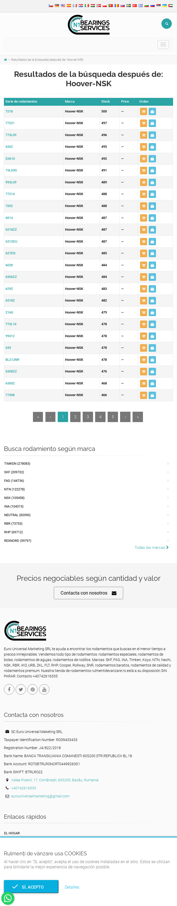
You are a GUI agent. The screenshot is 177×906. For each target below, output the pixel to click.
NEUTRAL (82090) (17, 515)
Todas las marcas (152, 547)
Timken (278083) (17, 463)
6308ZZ (11, 371)
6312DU (11, 241)
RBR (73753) (13, 523)
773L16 (10, 324)
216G (9, 312)
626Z (9, 147)
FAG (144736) (14, 481)
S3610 (10, 159)
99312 (10, 336)
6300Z (10, 383)
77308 (10, 395)
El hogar (12, 833)
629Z (9, 289)
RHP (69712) (13, 532)
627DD (10, 253)
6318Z (10, 300)
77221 (10, 123)
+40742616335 (23, 788)
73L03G (11, 170)
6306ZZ (11, 277)
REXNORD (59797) (17, 541)
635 (8, 348)
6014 (9, 218)
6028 (9, 265)
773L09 (10, 135)
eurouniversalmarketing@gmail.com (40, 796)
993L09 (10, 182)
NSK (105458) (14, 498)
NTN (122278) (14, 489)
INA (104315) (14, 506)
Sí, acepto (31, 887)
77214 (10, 194)
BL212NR (12, 360)
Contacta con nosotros (88, 593)
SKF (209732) (14, 472)
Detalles (72, 887)
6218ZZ (11, 229)
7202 (9, 206)
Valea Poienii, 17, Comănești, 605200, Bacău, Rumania (55, 780)
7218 (9, 111)
